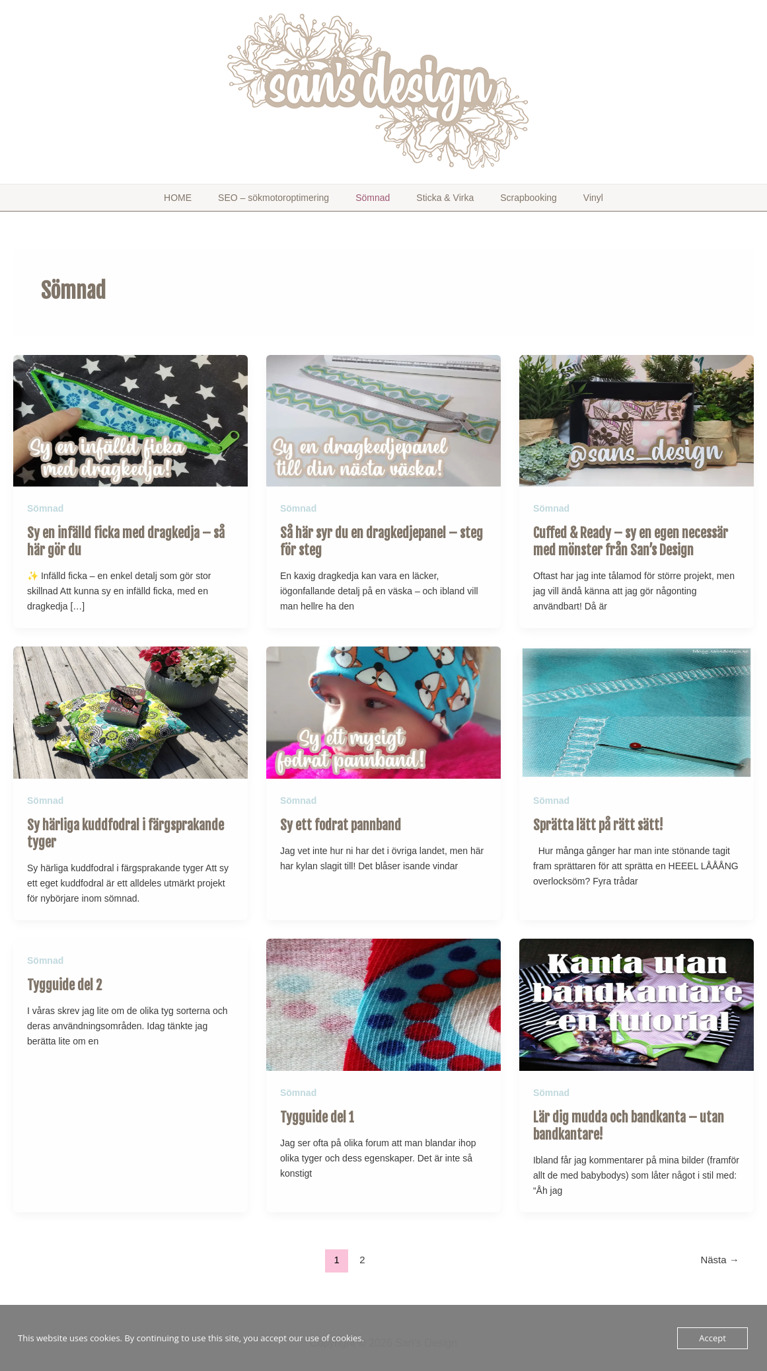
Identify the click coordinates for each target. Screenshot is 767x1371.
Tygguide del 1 (317, 1112)
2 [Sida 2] (362, 1254)
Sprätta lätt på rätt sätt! (598, 822)
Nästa (720, 1254)
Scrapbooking (508, 197)
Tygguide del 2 (64, 980)
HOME (211, 197)
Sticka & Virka (438, 197)
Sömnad (379, 197)
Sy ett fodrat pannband (340, 822)
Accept (712, 1338)
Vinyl (560, 197)
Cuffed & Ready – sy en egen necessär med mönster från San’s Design (630, 540)
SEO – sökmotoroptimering (293, 197)
